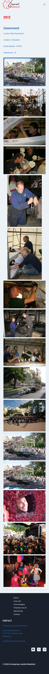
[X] (39, 649)
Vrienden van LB (20, 608)
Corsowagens (19, 604)
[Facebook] (33, 649)
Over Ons (17, 601)
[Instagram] (44, 649)
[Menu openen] (44, 4)
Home (16, 598)
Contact (17, 614)
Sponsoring (18, 611)
